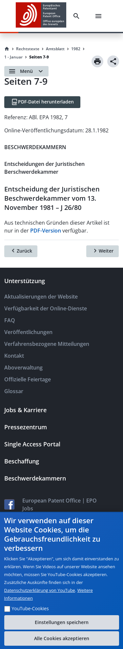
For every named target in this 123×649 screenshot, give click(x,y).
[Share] (113, 61)
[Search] (77, 16)
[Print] (97, 61)
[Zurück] (20, 251)
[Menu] (100, 16)
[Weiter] (102, 251)
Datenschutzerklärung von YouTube (39, 590)
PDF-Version (45, 230)
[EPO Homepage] (41, 16)
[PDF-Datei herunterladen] (42, 102)
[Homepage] (7, 49)
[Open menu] (26, 71)
